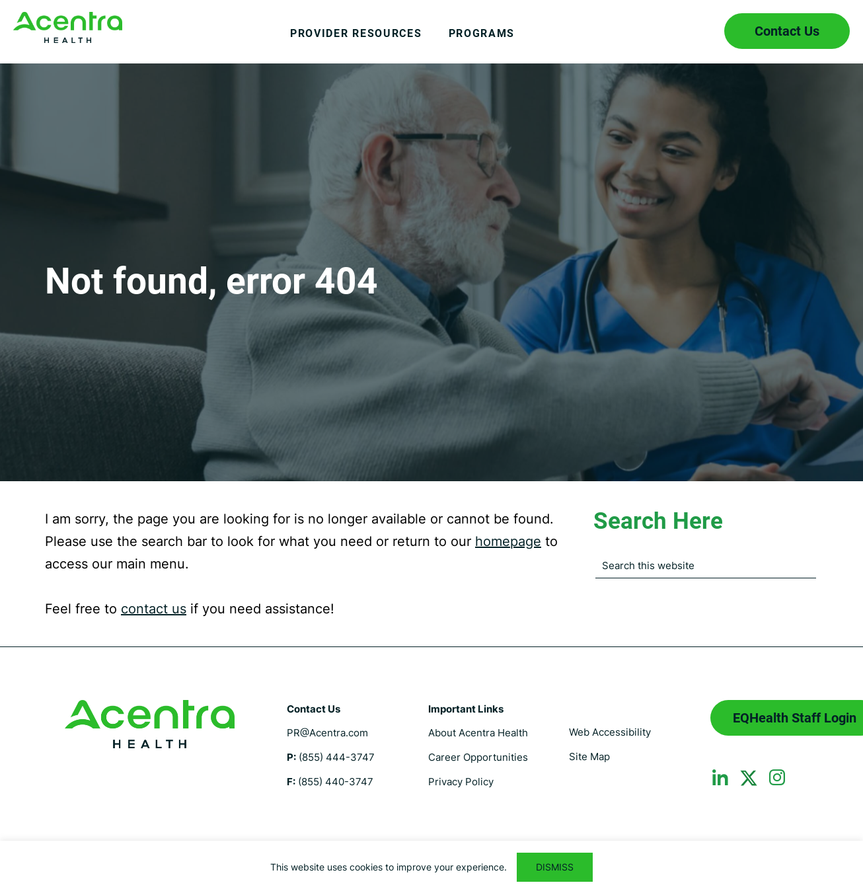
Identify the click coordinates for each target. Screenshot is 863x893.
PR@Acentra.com (327, 732)
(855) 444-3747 (337, 757)
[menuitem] (356, 43)
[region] (431, 867)
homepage (508, 541)
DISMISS (555, 867)
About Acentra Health (478, 732)
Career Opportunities (478, 757)
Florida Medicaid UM (67, 27)
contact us (153, 609)
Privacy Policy (461, 781)
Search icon (695, 31)
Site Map (589, 756)
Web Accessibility (610, 732)
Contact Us (787, 31)
